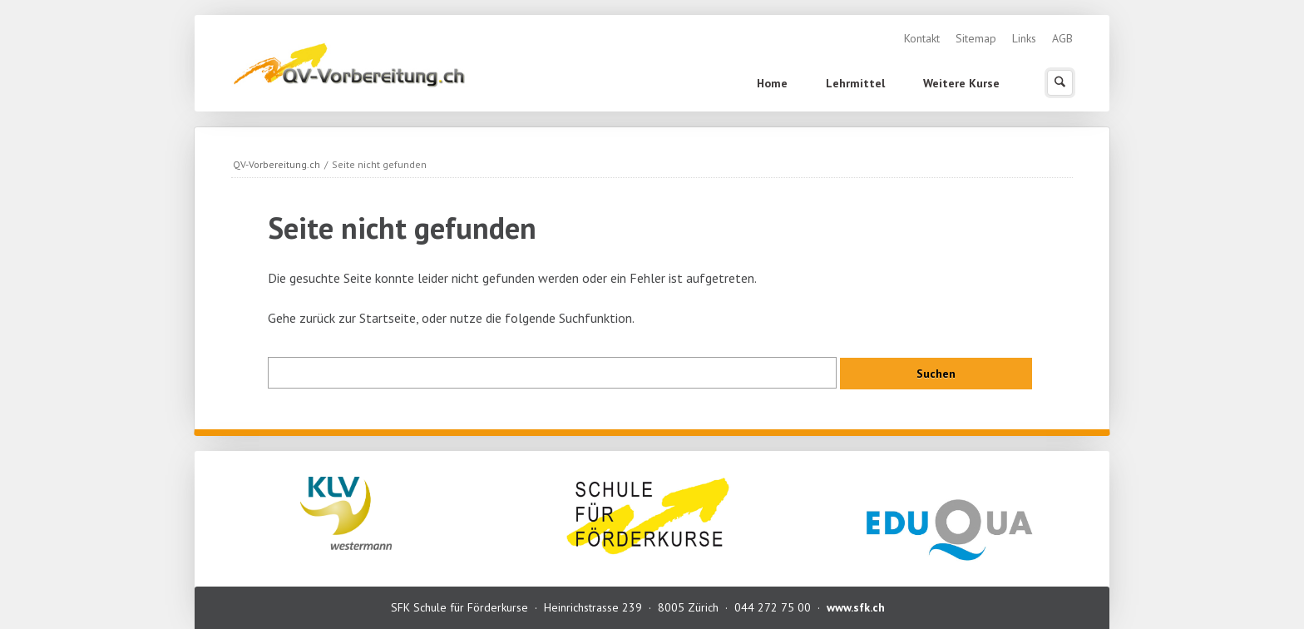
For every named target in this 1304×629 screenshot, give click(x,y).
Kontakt (922, 38)
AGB (1062, 38)
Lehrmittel (855, 83)
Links (1024, 38)
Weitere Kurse (961, 83)
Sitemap (976, 38)
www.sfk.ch (856, 607)
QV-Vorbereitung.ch (276, 164)
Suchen (1060, 83)
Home (772, 83)
